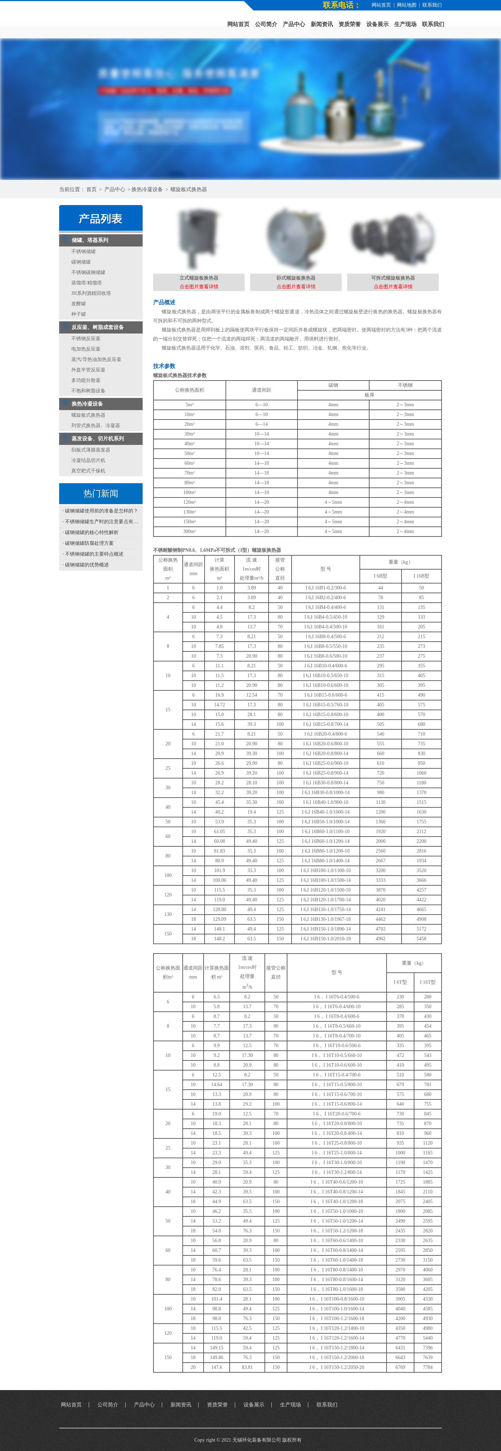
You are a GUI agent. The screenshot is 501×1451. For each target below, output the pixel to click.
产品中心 (114, 189)
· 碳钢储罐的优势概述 (86, 564)
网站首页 (381, 5)
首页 (91, 189)
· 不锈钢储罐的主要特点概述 (93, 554)
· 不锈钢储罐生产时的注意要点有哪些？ (103, 521)
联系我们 (432, 5)
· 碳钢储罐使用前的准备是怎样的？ (100, 510)
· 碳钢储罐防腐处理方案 (88, 543)
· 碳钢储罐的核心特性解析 (91, 532)
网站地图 (406, 5)
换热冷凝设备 (147, 189)
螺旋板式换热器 (188, 189)
